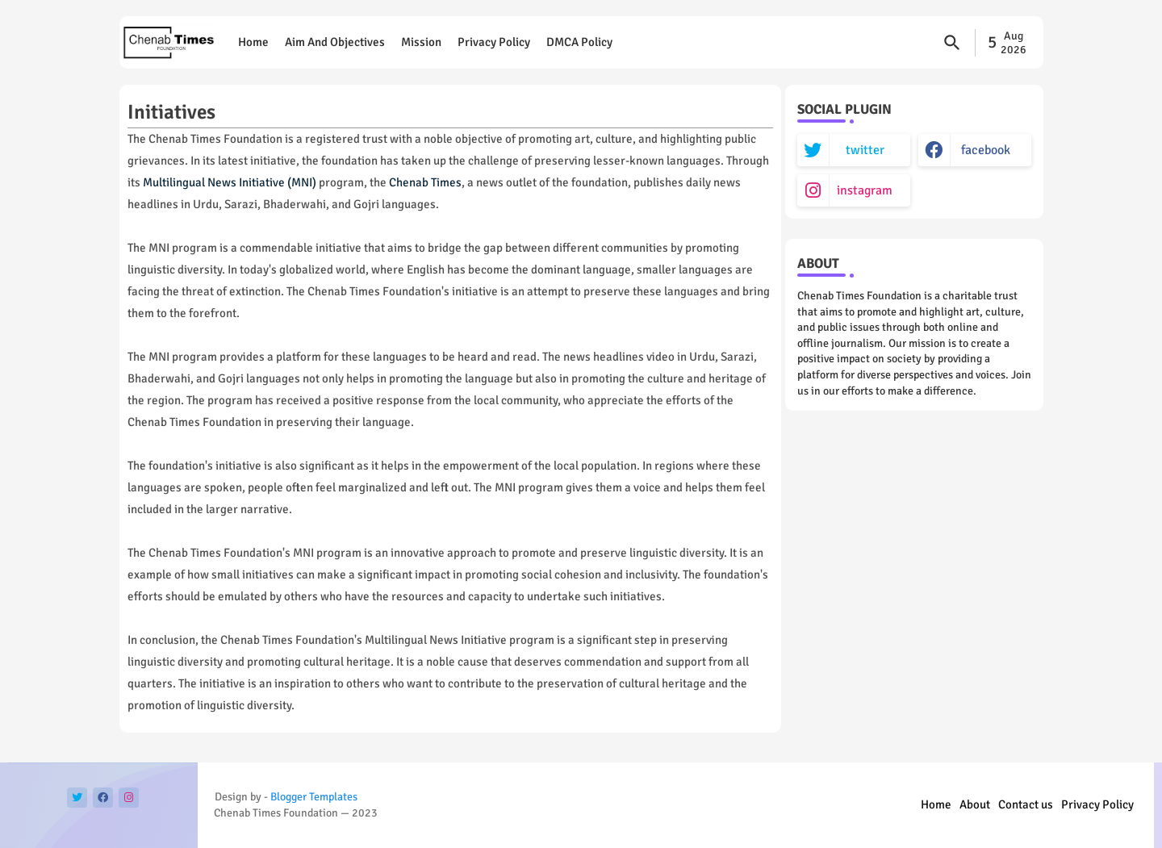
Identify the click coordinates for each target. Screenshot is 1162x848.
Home (253, 42)
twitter (865, 150)
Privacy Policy (494, 42)
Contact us (1025, 804)
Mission (421, 42)
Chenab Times (425, 182)
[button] (952, 43)
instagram (864, 190)
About (974, 804)
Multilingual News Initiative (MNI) (229, 182)
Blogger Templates (313, 797)
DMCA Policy (579, 42)
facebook (985, 150)
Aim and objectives (335, 42)
